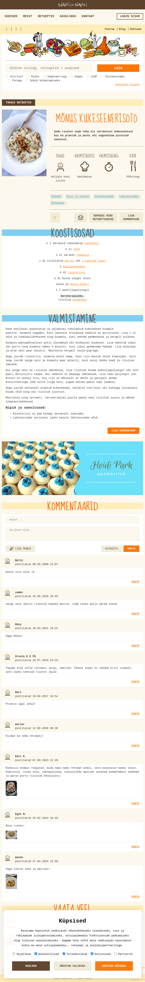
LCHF (94, 76)
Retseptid (46, 16)
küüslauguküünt (74, 266)
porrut (69, 260)
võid (76, 249)
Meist (27, 16)
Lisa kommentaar (131, 217)
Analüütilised (47, 954)
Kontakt (88, 16)
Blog (122, 29)
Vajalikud (22, 954)
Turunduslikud (75, 954)
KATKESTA (111, 548)
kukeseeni (91, 243)
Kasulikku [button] (68, 16)
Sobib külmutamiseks (45, 80)
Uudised (11, 16)
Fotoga (17, 80)
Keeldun (31, 966)
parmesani (79, 299)
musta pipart (79, 284)
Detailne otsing (127, 84)
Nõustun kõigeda (114, 966)
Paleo (35, 76)
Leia (118, 68)
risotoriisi (76, 272)
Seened (56, 196)
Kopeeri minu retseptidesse (103, 217)
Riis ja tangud (78, 196)
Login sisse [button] (130, 16)
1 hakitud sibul (94, 260)
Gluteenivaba (114, 76)
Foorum (109, 29)
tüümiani (82, 255)
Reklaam (135, 29)
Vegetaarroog (56, 76)
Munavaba (57, 202)
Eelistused (100, 954)
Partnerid (123, 954)
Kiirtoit (16, 76)
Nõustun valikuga (72, 966)
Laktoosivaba (128, 196)
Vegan (79, 76)
